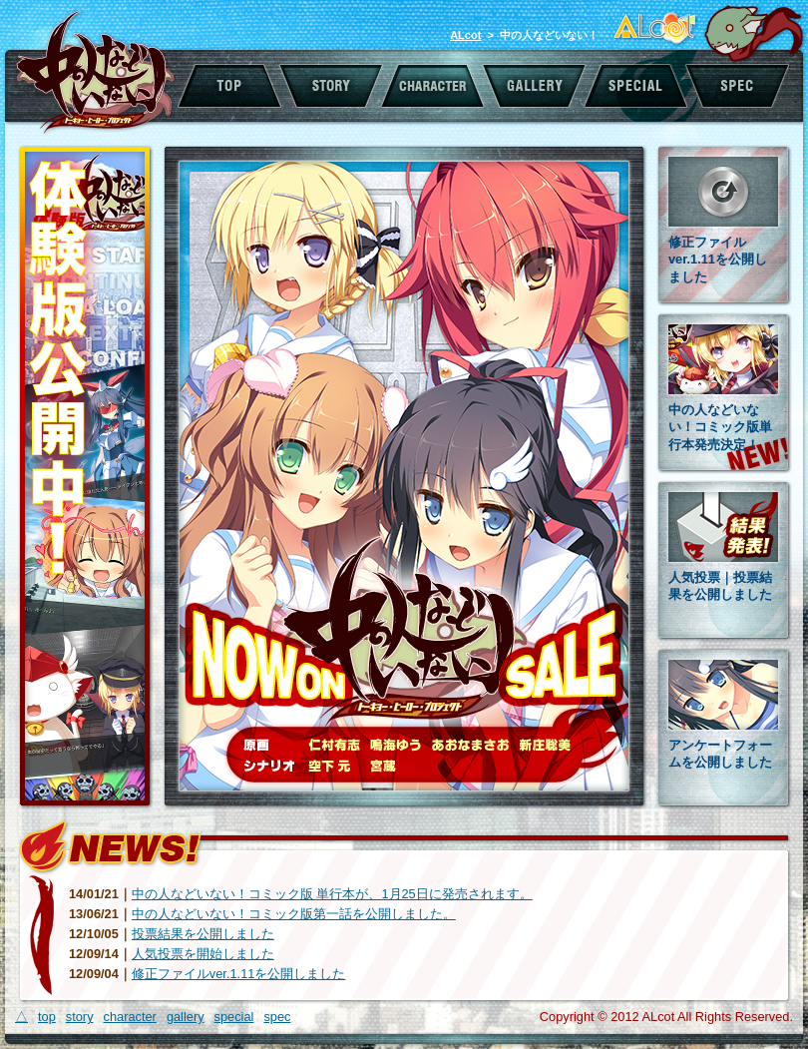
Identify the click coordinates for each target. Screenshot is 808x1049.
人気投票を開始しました (203, 953)
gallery (185, 1016)
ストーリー (331, 86)
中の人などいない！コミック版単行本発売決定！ (720, 427)
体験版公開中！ (86, 477)
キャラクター (433, 86)
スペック (738, 86)
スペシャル (636, 86)
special (234, 1016)
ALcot (465, 35)
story (80, 1016)
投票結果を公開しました (203, 933)
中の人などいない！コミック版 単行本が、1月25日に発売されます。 (332, 893)
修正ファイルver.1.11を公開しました (717, 259)
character (130, 1016)
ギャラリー (535, 86)
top (47, 1016)
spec (276, 1016)
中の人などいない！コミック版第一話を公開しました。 (294, 913)
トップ (229, 86)
